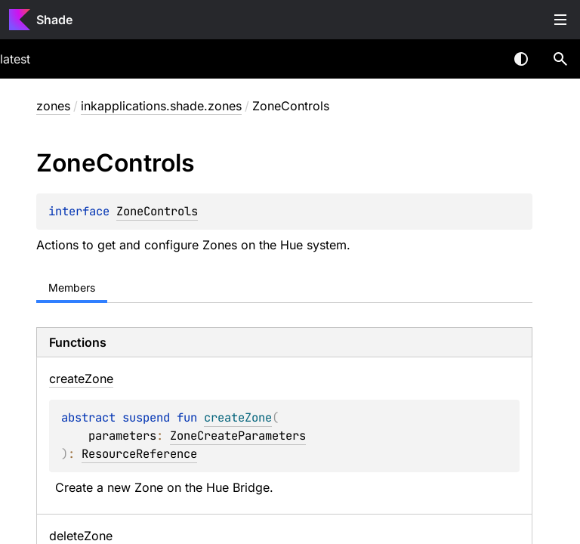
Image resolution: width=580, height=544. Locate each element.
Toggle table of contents (560, 19)
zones (53, 105)
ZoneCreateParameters (238, 436)
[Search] (560, 59)
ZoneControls (157, 211)
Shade (54, 19)
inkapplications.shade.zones (161, 105)
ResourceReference (139, 454)
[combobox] (481, 59)
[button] (560, 59)
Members (71, 287)
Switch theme (521, 59)
